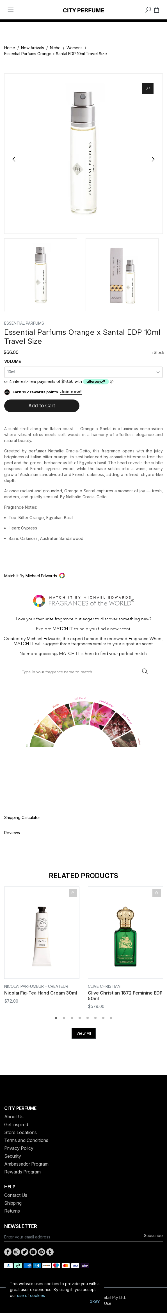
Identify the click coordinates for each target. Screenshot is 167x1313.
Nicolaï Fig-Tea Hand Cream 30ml (40, 993)
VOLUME (12, 361)
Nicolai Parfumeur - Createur (36, 986)
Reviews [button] (12, 832)
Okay (95, 1301)
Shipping (13, 1203)
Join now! (71, 391)
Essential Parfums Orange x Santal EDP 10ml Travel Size (55, 53)
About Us (14, 1116)
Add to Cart (41, 406)
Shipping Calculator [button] (22, 817)
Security (12, 1156)
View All (83, 1033)
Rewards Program (22, 1172)
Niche (55, 47)
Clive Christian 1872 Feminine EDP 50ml (125, 995)
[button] (83, 576)
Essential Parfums (24, 323)
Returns (12, 1211)
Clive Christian (104, 986)
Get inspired (16, 1124)
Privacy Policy (18, 1148)
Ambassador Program (26, 1164)
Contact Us (15, 1195)
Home (9, 47)
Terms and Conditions (26, 1140)
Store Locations (20, 1132)
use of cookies (31, 1295)
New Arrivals (32, 47)
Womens (75, 47)
